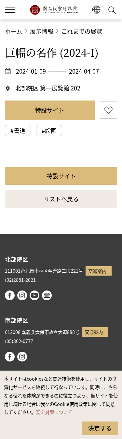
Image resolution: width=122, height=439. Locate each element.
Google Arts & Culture (47, 295)
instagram (22, 295)
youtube (34, 295)
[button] (96, 10)
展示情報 (41, 31)
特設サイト (49, 110)
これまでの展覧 (81, 31)
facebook (10, 295)
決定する (100, 428)
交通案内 (97, 270)
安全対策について (54, 412)
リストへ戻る (61, 199)
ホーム (13, 31)
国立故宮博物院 (54, 9)
